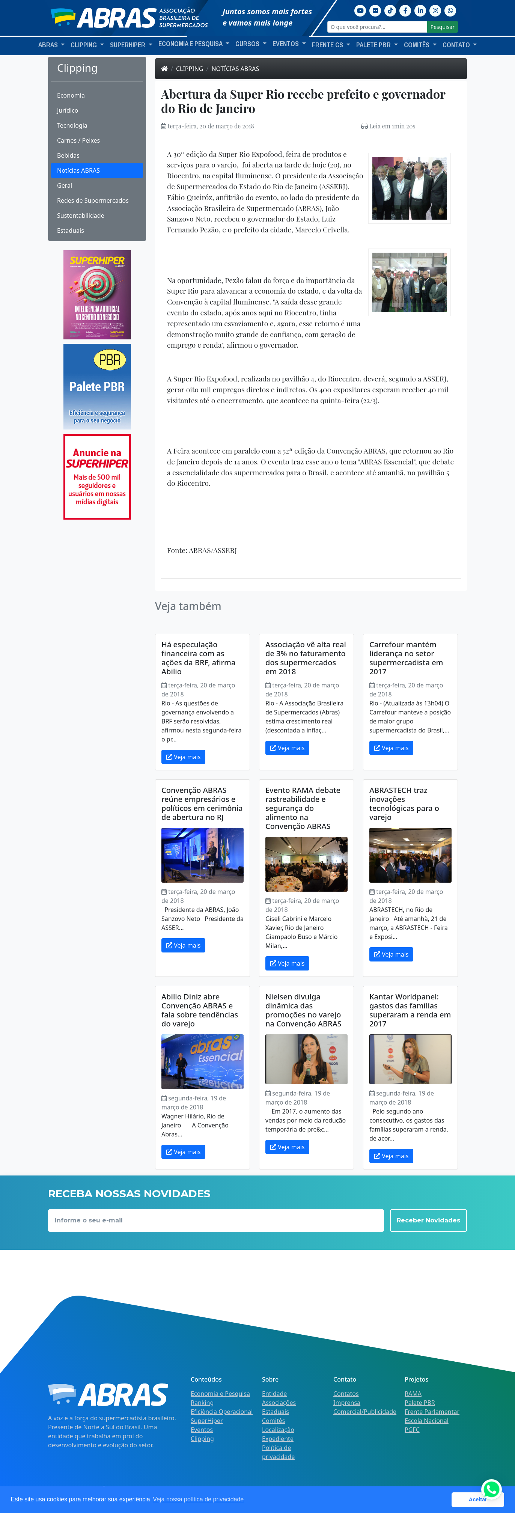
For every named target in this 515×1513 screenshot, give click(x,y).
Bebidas (68, 155)
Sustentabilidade (80, 215)
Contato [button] (457, 45)
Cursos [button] (248, 44)
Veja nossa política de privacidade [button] (198, 1499)
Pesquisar (443, 26)
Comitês (273, 1421)
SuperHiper (207, 1421)
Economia (71, 95)
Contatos (346, 1393)
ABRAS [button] (48, 45)
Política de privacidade (278, 1452)
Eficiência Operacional (222, 1412)
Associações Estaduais (279, 1407)
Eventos (202, 1430)
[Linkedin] (420, 10)
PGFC (412, 1430)
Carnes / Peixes (78, 140)
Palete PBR (420, 1402)
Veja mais (183, 757)
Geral (64, 185)
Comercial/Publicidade (364, 1412)
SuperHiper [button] (128, 45)
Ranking (202, 1402)
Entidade (274, 1393)
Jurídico (67, 110)
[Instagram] (435, 10)
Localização (278, 1430)
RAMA (413, 1393)
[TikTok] (390, 10)
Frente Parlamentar (432, 1412)
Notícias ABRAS (78, 170)
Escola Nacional (427, 1421)
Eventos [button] (286, 44)
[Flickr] (375, 10)
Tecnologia (72, 125)
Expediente (278, 1439)
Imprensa (346, 1402)
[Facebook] (405, 10)
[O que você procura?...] (377, 27)
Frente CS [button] (328, 45)
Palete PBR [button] (374, 45)
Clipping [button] (84, 45)
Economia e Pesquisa (220, 1393)
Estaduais (70, 230)
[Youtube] (360, 10)
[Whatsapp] (450, 10)
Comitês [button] (417, 45)
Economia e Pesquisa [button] (191, 44)
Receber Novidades (428, 1220)
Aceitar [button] (478, 1499)
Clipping (189, 69)
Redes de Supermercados (93, 200)
